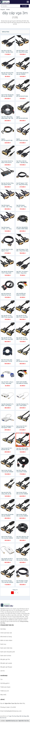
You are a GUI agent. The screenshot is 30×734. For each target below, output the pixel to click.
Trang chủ (2, 9)
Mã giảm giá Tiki (5, 659)
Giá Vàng (24, 716)
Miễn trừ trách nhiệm (6, 640)
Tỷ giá (9, 716)
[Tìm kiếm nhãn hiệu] (10, 6)
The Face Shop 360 (16, 716)
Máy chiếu (3, 694)
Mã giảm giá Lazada (6, 663)
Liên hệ (2, 671)
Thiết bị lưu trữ (4, 691)
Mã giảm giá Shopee (6, 667)
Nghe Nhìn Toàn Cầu (24, 720)
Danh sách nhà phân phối (7, 652)
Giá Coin (4, 717)
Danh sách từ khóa (5, 655)
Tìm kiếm (24, 6)
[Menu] (28, 2)
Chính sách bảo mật (6, 633)
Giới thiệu (3, 629)
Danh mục (3, 644)
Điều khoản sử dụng (6, 636)
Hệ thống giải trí (4, 683)
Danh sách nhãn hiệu (6, 648)
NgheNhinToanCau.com (12, 720)
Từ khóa (8, 9)
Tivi (1, 679)
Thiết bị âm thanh (5, 687)
